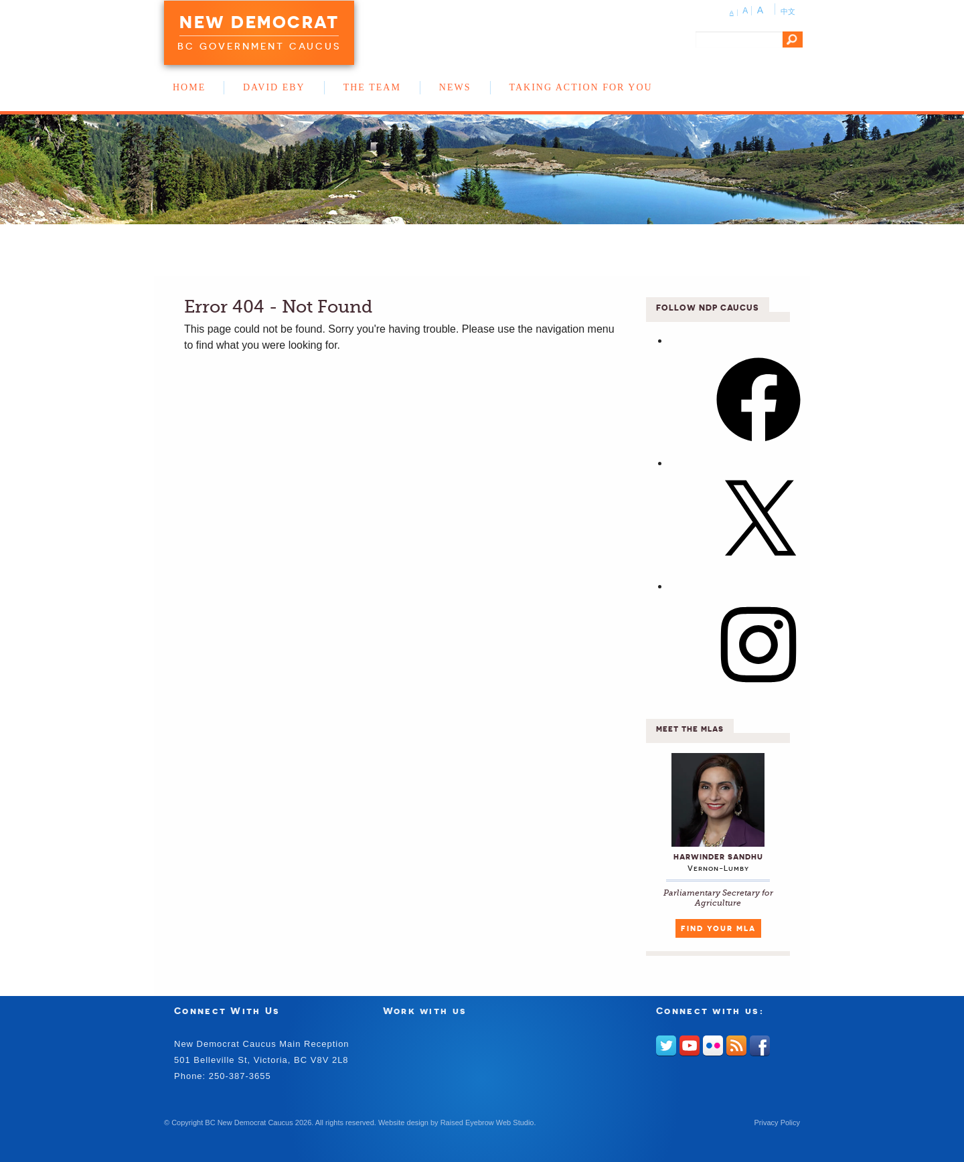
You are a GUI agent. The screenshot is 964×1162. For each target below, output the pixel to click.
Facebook (760, 1045)
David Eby (274, 87)
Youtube (689, 1045)
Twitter (666, 1045)
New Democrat (259, 22)
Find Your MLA (718, 928)
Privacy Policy (777, 1122)
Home (189, 87)
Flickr (713, 1045)
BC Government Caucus (259, 46)
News (455, 87)
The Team (372, 87)
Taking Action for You (581, 87)
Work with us (425, 1010)
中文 (788, 11)
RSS (736, 1045)
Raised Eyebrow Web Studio (487, 1122)
